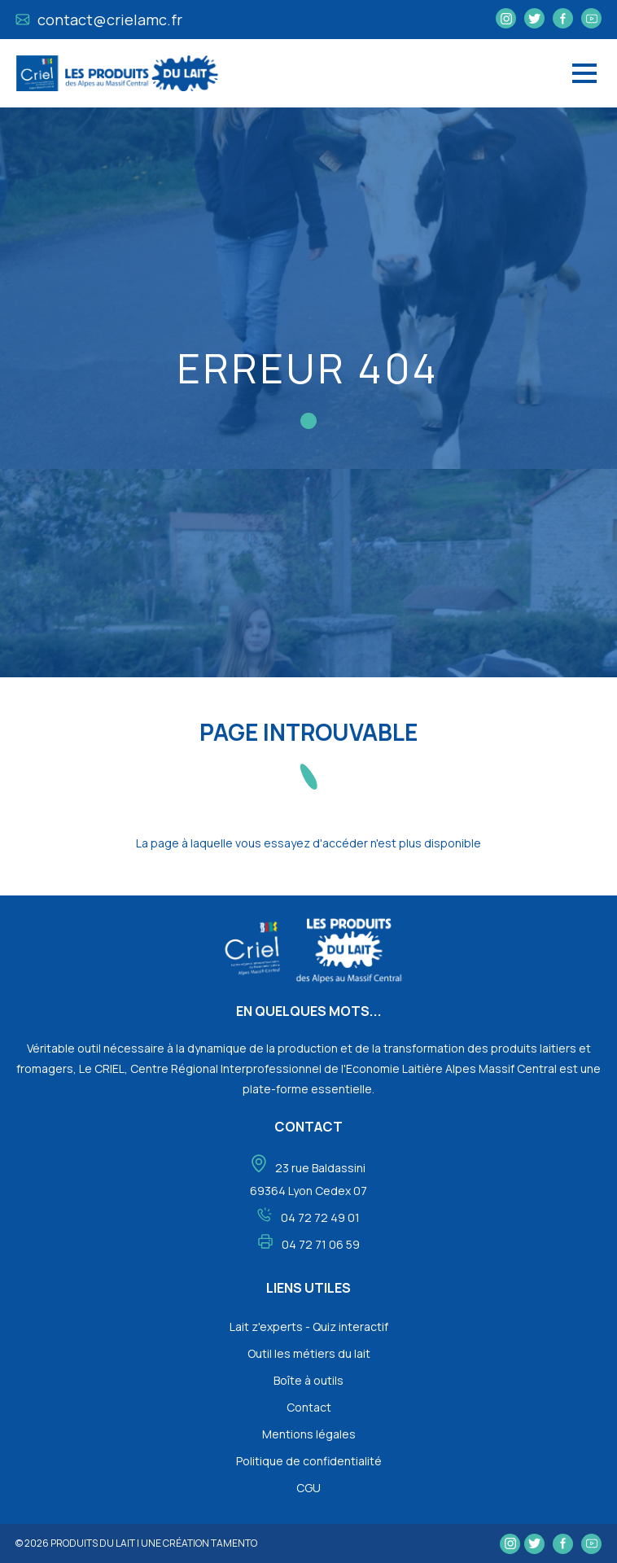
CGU (308, 1487)
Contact (309, 1407)
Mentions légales (309, 1434)
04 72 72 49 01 (320, 1217)
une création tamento (199, 1543)
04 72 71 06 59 (321, 1244)
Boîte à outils (308, 1380)
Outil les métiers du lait (308, 1353)
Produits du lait (92, 1543)
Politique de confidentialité (309, 1461)
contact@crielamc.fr (98, 19)
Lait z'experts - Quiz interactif (309, 1326)
